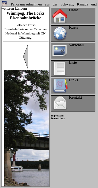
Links (73, 80)
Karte (73, 28)
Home (73, 10)
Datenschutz (58, 118)
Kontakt (75, 97)
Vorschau (76, 45)
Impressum (57, 115)
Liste (73, 62)
